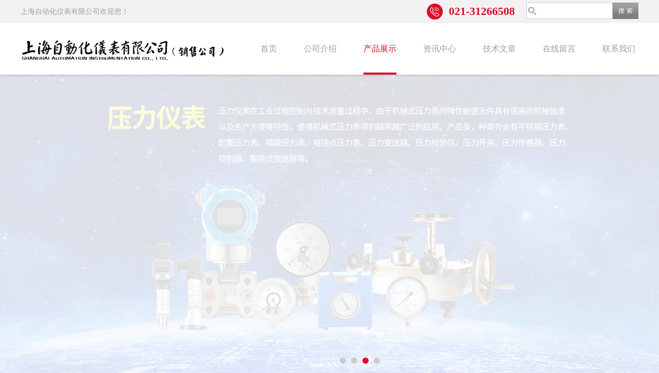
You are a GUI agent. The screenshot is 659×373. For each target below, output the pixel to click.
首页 (269, 48)
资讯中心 (439, 48)
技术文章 (499, 48)
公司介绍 (320, 48)
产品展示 (379, 48)
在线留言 (559, 48)
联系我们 (618, 48)
